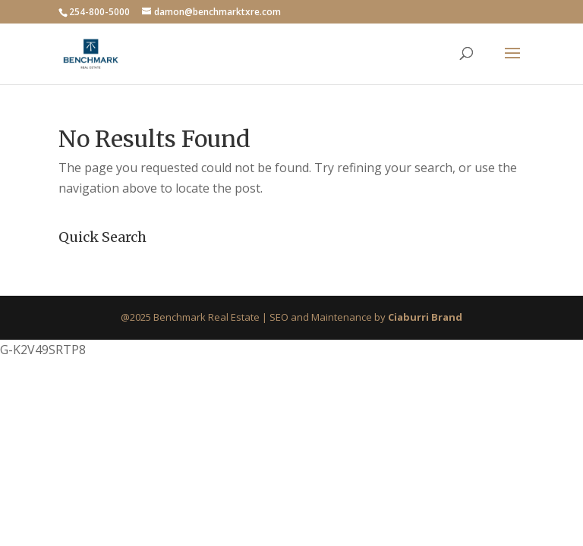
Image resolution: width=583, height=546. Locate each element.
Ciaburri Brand (425, 317)
